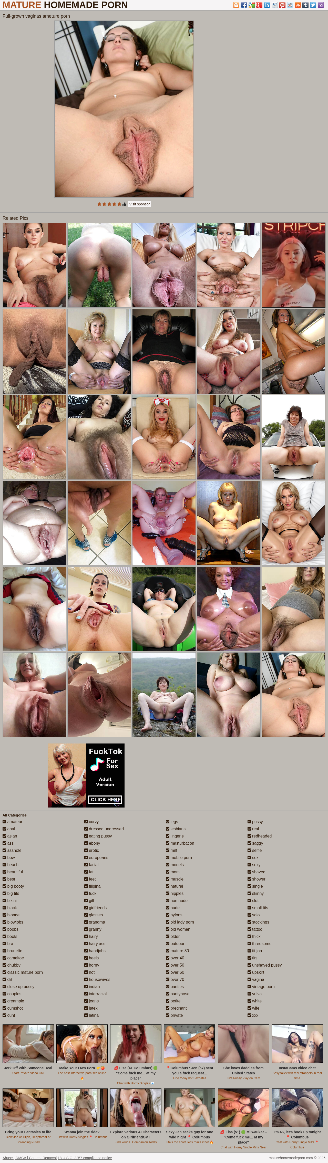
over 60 (175, 972)
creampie (13, 1001)
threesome (260, 943)
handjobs (95, 951)
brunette (12, 951)
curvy (91, 822)
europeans (96, 857)
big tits (11, 893)
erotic (91, 850)
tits (253, 958)
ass (8, 843)
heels (91, 958)
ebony (92, 843)
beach (10, 865)
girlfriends (95, 908)
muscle (174, 879)
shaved (256, 872)
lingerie (175, 836)
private (174, 1015)
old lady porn (180, 922)
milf (171, 850)
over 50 (175, 965)
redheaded (260, 836)
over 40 (175, 958)
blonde (11, 915)
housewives (97, 979)
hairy (91, 936)
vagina (256, 979)
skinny (256, 893)
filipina (92, 886)
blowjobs (13, 922)
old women (178, 929)
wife (254, 1008)
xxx (253, 1015)
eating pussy (98, 836)
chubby (11, 965)
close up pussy (18, 986)
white (255, 1001)
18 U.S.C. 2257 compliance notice (85, 1158)
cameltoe (13, 958)
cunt (9, 1015)
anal (9, 829)
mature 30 (177, 951)
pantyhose (177, 994)
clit (7, 979)
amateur (12, 822)
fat (89, 872)
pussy (255, 822)
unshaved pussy (265, 965)
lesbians (176, 829)
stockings (258, 922)
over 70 (175, 979)
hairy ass (94, 943)
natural (174, 886)
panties (175, 986)
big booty (13, 886)
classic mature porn (23, 972)
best (9, 879)
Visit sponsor (139, 204)
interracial (95, 994)
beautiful (13, 872)
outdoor (175, 943)
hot (89, 972)
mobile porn (179, 857)
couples (12, 994)
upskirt (256, 972)
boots (10, 936)
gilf (89, 900)
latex (91, 1008)
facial (91, 865)
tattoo (255, 929)
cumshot (13, 1008)
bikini (10, 900)
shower (256, 879)
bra (8, 943)
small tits (258, 908)
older (173, 936)
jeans (91, 1001)
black (10, 908)
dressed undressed (104, 829)
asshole (12, 850)
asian (10, 836)
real (253, 829)
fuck (90, 893)
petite (173, 1001)
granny (92, 929)
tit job (255, 951)
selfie (255, 850)
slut (253, 900)
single (255, 886)
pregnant (176, 1008)
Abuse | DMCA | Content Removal (30, 1158)
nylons (174, 915)
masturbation (180, 843)
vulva (255, 994)
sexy (254, 865)
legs (172, 822)
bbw (9, 857)
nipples (174, 893)
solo (254, 915)
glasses (93, 915)
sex (253, 857)
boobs (10, 929)
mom (173, 872)
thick (254, 936)
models (175, 865)
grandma (94, 922)
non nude (177, 900)
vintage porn (261, 986)
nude (173, 908)
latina (91, 1015)
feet (90, 879)
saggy (255, 843)
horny (91, 965)
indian (92, 986)
